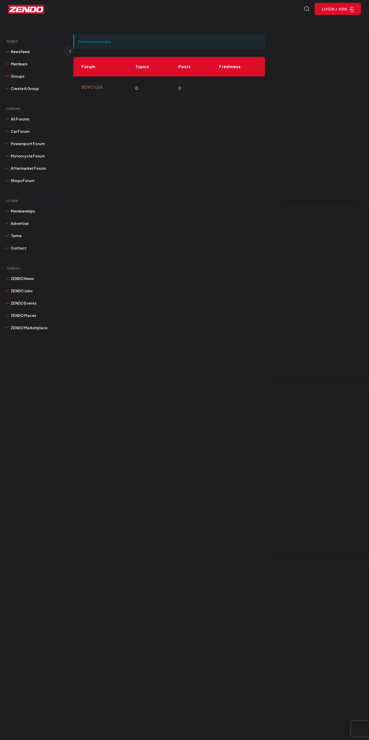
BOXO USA (92, 87)
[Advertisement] (319, 111)
